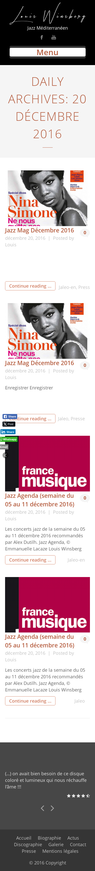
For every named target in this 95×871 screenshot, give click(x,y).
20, (31, 238)
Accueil (23, 838)
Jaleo (63, 418)
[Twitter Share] (8, 424)
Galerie (56, 844)
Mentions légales (60, 851)
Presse (78, 418)
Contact (78, 844)
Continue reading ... (30, 286)
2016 (41, 238)
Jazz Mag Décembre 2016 (39, 230)
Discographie (28, 844)
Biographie (49, 838)
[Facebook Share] (10, 416)
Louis (10, 245)
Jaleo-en (67, 287)
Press (84, 287)
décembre (16, 238)
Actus (73, 838)
